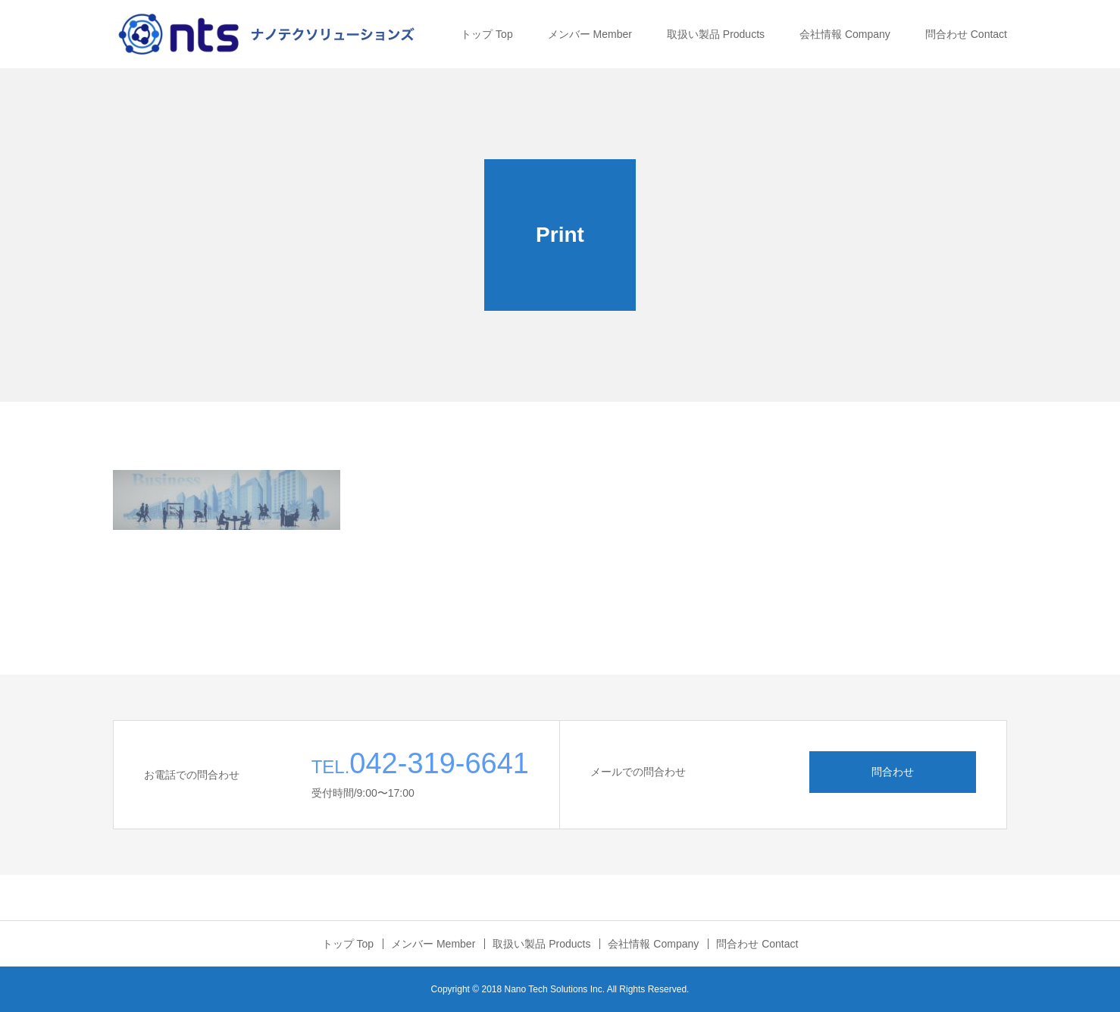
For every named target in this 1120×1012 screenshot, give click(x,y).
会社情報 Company (844, 34)
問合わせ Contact (966, 34)
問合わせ (892, 772)
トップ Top (486, 34)
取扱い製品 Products (716, 34)
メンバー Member (590, 34)
